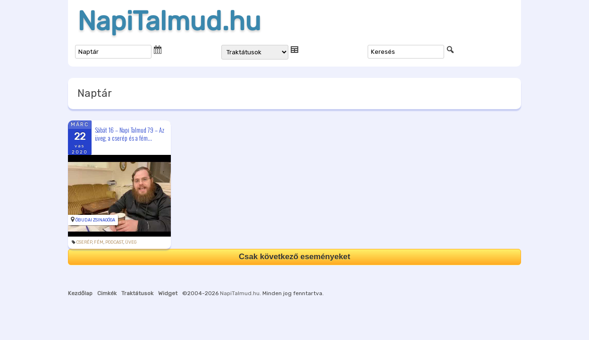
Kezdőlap (80, 293)
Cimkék (107, 293)
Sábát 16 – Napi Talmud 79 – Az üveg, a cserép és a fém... (129, 134)
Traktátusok (137, 293)
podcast (114, 242)
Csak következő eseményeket (294, 256)
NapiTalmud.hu (169, 21)
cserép (84, 242)
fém (98, 242)
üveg (130, 242)
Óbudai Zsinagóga (95, 220)
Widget (167, 293)
